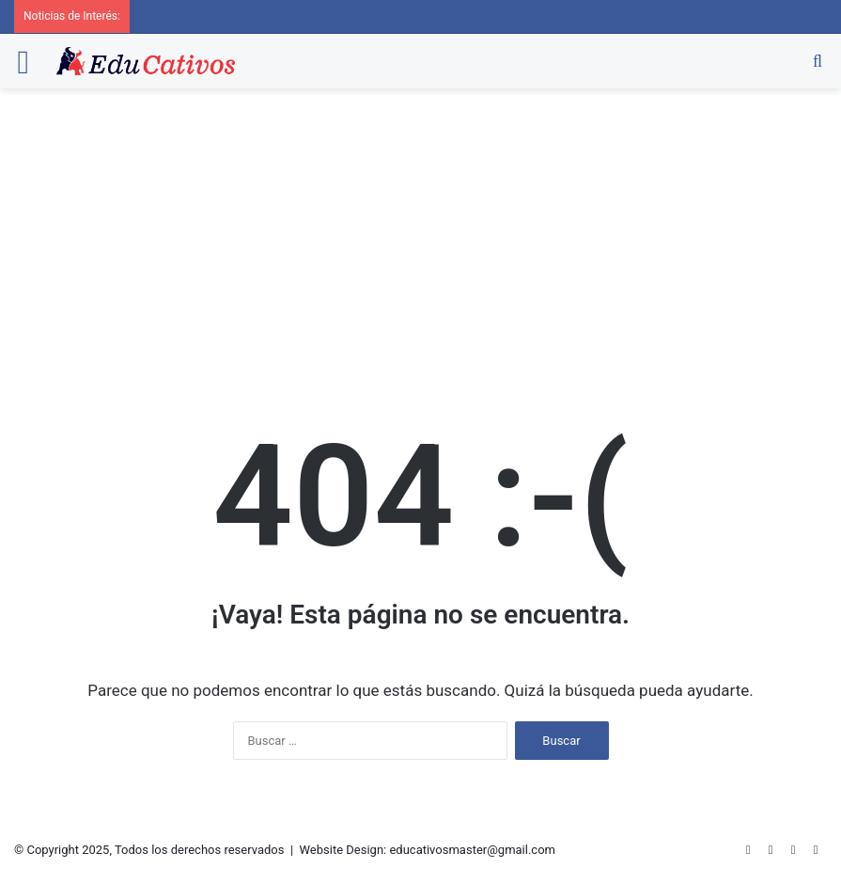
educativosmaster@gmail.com (472, 850)
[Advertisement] (420, 229)
